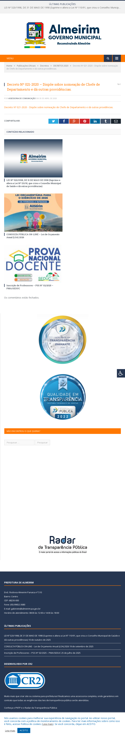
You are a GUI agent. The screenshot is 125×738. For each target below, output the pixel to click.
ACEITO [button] (24, 730)
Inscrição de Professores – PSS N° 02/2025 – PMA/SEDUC (32, 652)
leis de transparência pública (56, 700)
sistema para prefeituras (44, 696)
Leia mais (47, 724)
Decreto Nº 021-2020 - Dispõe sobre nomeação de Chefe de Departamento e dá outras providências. (58, 107)
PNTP (18, 707)
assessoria (81, 696)
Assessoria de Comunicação (22, 98)
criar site (24, 696)
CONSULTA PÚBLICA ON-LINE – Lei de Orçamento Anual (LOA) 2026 (36, 646)
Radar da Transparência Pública (41, 707)
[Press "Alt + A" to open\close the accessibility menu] (121, 373)
